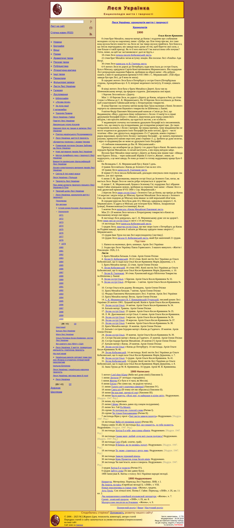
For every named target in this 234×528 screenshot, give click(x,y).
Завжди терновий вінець (128, 456)
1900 (61, 346)
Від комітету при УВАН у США (69, 372)
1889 (61, 303)
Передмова (61, 218)
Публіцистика (60, 69)
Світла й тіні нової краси (68, 188)
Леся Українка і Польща (65, 192)
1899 (61, 342)
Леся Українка (63, 411)
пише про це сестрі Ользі (116, 220)
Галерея (58, 96)
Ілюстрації (60, 354)
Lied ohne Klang (119, 374)
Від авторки (61, 221)
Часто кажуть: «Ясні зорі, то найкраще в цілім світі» (137, 395)
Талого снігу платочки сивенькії (127, 386)
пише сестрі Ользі (126, 192)
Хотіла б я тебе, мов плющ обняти (133, 430)
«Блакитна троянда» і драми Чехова (71, 153)
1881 (61, 272)
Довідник (55, 419)
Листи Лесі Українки (64, 91)
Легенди (114, 377)
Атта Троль (107, 490)
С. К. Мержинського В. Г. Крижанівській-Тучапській (132, 299)
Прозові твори (61, 65)
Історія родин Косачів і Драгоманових (75, 225)
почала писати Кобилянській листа (133, 55)
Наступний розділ (154, 507)
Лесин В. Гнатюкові (114, 273)
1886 (61, 291)
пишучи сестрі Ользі (127, 226)
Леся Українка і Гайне (64, 126)
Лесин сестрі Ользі (113, 279)
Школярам (56, 424)
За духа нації (62, 113)
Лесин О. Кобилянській (116, 259)
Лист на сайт (58, 26)
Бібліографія (62, 105)
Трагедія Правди (64, 122)
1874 (61, 245)
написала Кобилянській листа (136, 223)
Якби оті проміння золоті (128, 422)
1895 (61, 326)
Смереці (79, 525)
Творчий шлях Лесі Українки (70, 207)
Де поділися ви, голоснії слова (127, 410)
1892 (61, 315)
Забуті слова (117, 470)
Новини (57, 42)
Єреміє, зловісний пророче (115, 499)
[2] (75, 350)
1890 (61, 307)
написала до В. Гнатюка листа (131, 63)
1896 (61, 330)
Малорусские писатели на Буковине (120, 502)
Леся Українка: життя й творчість (72, 149)
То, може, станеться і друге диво (132, 450)
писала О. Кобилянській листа (132, 238)
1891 (61, 311)
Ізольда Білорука (61, 396)
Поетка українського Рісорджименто (74, 145)
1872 (61, 237)
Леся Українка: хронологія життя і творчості (140, 22)
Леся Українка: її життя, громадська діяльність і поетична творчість (72, 377)
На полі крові (59, 382)
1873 (61, 241)
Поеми (57, 56)
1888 (61, 299)
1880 (61, 268)
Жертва (113, 380)
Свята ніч (116, 389)
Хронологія (63, 229)
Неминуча (107, 481)
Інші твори (59, 78)
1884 (61, 284)
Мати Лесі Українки (65, 362)
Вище (140, 507)
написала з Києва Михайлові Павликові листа (140, 209)
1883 (61, 280)
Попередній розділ (126, 507)
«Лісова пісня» (63, 109)
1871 (61, 233)
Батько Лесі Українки (65, 358)
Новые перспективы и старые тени (119, 487)
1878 (61, 260)
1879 (63, 264)
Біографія (58, 47)
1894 (61, 322)
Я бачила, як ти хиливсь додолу (131, 445)
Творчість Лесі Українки (67, 196)
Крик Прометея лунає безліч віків (133, 459)
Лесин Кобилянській (114, 267)
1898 (61, 338)
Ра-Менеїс (125, 407)
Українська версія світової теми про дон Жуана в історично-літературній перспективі (72, 389)
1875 (61, 249)
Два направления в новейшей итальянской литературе (129, 496)
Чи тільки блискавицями (124, 413)
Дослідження (60, 100)
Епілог (113, 383)
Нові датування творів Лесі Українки (74, 164)
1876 (61, 252)
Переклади (59, 82)
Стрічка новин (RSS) (62, 32)
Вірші (56, 51)
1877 (61, 256)
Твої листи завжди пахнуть (142, 416)
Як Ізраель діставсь (111, 484)
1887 (61, 295)
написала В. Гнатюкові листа (132, 170)
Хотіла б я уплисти (120, 468)
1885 (61, 287)
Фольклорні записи (63, 87)
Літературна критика (64, 74)
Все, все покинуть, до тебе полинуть (154, 425)
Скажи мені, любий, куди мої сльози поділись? (139, 436)
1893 (61, 318)
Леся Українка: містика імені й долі (70, 406)
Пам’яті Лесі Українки (64, 130)
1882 (61, 276)
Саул (118, 442)
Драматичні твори (63, 60)
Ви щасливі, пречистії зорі (124, 392)
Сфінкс (115, 404)
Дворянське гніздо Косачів (66, 134)
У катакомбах (60, 117)
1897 (61, 334)
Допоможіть (117, 512)
